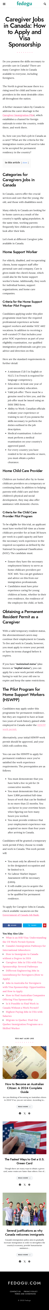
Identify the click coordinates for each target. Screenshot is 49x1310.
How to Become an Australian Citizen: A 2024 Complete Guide (24, 1088)
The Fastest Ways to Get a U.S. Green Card (24, 1161)
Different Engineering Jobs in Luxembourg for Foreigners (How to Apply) (23, 974)
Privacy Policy (31, 1292)
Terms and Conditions (25, 1294)
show (25, 162)
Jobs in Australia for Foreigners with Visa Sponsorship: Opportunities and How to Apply (24, 987)
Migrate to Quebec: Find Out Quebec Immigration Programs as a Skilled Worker (22, 1024)
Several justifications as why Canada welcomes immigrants (24, 1232)
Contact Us (15, 1292)
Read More (23, 1107)
